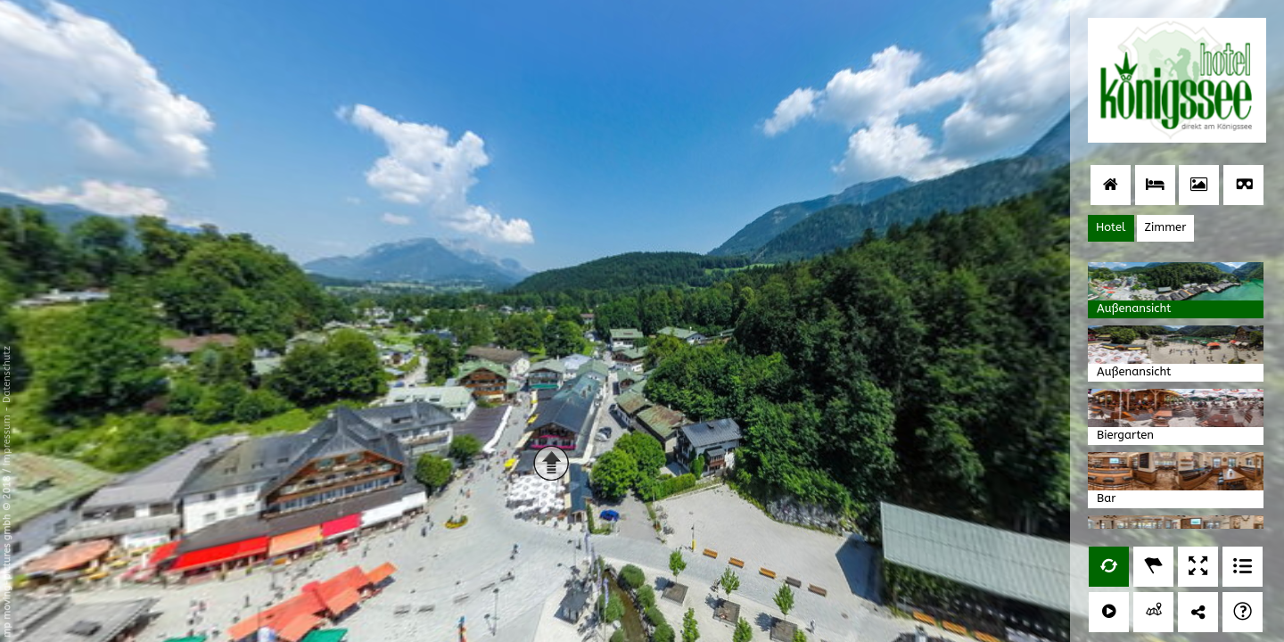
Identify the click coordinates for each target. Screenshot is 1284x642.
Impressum (6, 440)
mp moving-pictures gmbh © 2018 (6, 555)
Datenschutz (6, 374)
